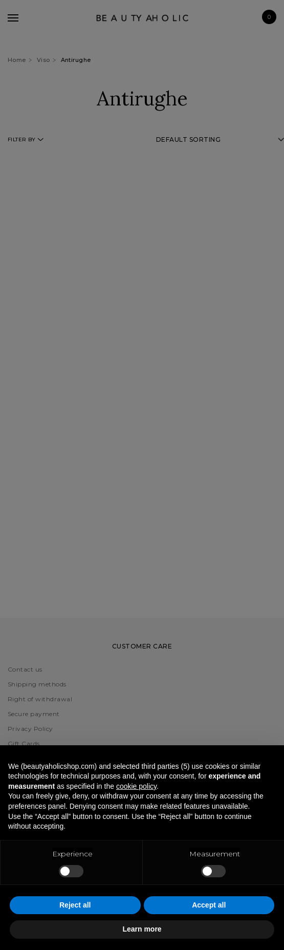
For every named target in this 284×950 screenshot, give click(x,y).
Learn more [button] (141, 929)
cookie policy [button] (136, 786)
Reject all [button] (75, 905)
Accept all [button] (209, 905)
